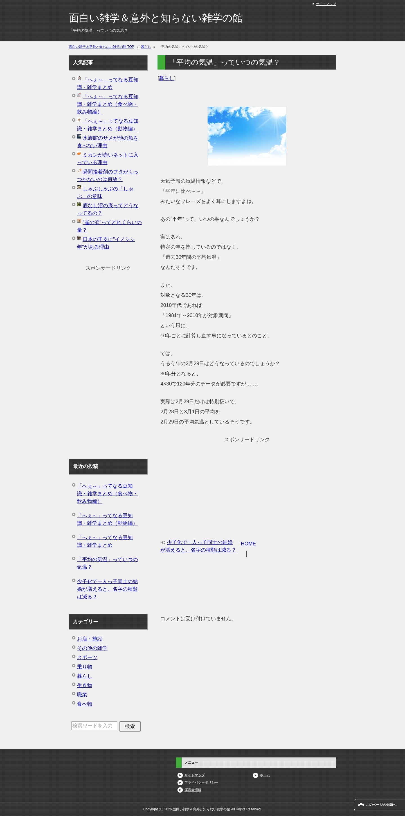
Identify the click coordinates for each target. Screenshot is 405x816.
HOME (248, 544)
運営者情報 (192, 790)
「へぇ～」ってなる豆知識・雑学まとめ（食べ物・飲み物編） (107, 104)
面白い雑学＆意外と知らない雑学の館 (156, 18)
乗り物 (84, 667)
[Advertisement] (246, 484)
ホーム (265, 775)
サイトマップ (194, 775)
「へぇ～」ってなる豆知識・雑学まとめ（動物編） (107, 519)
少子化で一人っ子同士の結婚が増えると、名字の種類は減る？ (107, 589)
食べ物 (84, 704)
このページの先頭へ (381, 805)
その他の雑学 (92, 648)
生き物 (84, 685)
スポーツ (87, 657)
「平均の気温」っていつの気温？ (107, 563)
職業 (82, 694)
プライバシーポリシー (201, 782)
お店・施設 (89, 639)
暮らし (166, 78)
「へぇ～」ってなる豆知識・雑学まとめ (105, 541)
